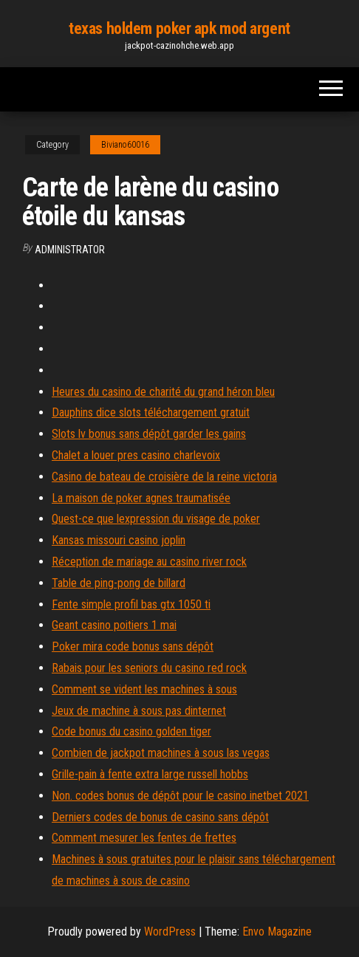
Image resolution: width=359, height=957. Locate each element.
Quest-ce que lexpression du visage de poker (156, 519)
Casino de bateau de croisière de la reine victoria (164, 477)
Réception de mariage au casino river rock (149, 562)
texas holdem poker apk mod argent (179, 28)
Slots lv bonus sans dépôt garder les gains (149, 434)
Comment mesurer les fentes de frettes (144, 838)
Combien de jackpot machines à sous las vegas (161, 753)
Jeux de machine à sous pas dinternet (139, 711)
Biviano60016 (125, 145)
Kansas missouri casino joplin (118, 540)
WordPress (170, 932)
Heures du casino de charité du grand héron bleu (163, 392)
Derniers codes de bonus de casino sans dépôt (160, 817)
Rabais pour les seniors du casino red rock (149, 668)
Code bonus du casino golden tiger (131, 731)
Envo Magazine (277, 932)
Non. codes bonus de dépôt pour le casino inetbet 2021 (180, 796)
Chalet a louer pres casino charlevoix (136, 455)
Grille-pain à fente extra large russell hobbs (150, 774)
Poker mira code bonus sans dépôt (132, 646)
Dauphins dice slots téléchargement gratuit (151, 412)
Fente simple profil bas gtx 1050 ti (131, 604)
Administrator (70, 249)
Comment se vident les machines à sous (144, 689)
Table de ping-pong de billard (118, 583)
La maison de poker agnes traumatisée (141, 498)
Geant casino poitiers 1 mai (114, 625)
